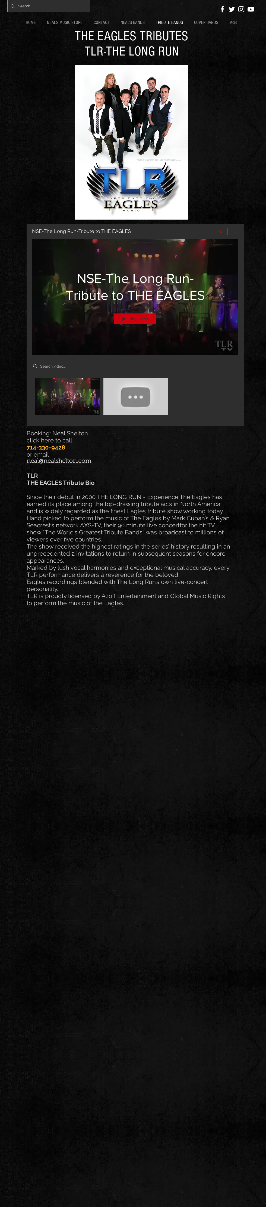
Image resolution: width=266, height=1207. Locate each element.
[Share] (220, 231)
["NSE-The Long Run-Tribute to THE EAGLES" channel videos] (135, 398)
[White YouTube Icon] (251, 9)
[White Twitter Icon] (232, 9)
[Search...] (48, 6)
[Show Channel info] (233, 231)
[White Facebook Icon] (222, 9)
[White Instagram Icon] (241, 9)
